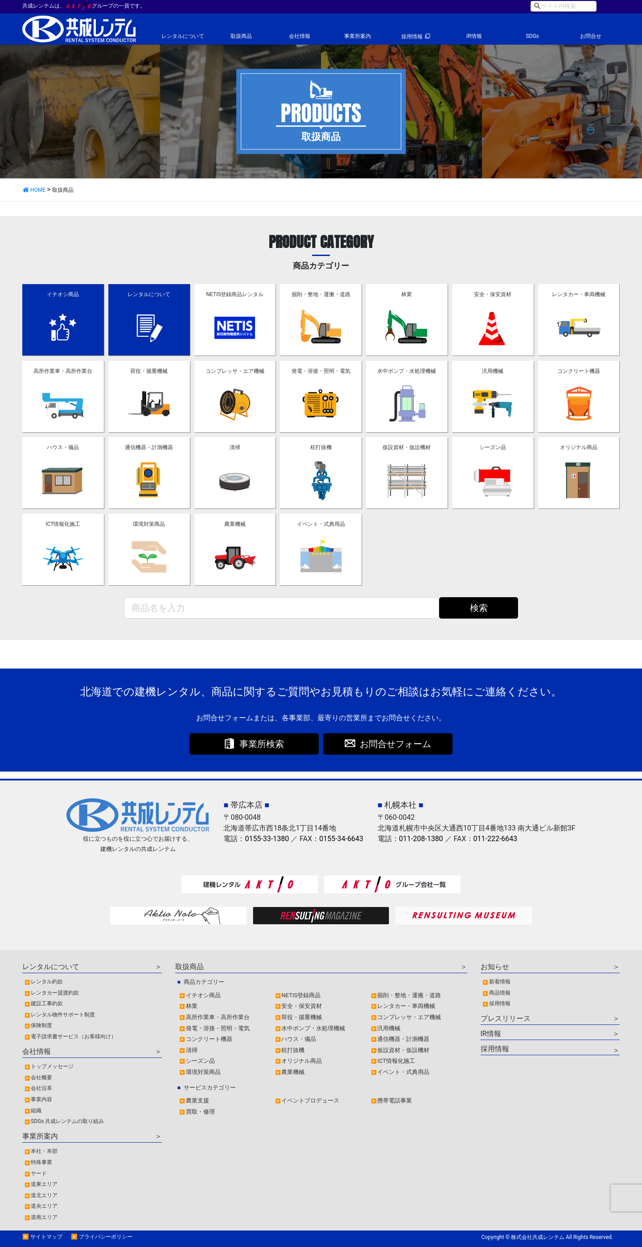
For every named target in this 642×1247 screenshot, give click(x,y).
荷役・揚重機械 (149, 397)
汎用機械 (492, 397)
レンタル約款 (47, 982)
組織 (36, 1110)
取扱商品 (241, 36)
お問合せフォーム (395, 744)
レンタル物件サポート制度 (63, 1015)
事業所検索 (261, 744)
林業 (406, 320)
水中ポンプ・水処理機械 (406, 397)
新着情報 (499, 982)
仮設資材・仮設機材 (407, 473)
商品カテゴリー (204, 982)
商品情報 (499, 993)
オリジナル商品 (578, 473)
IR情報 (474, 36)
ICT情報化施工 (63, 550)
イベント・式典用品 (321, 550)
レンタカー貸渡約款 (55, 993)
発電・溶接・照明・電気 (321, 397)
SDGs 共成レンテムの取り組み (67, 1121)
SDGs (532, 36)
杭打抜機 (321, 473)
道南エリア (44, 1217)
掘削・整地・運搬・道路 (321, 320)
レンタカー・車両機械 (578, 320)
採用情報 (412, 36)
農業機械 (235, 550)
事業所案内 (357, 36)
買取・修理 (200, 1111)
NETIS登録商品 (301, 995)
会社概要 (41, 1077)
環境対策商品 (149, 550)
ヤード (39, 1173)
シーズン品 (492, 473)
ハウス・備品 (63, 473)
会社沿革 (41, 1088)
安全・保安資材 (492, 320)
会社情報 (299, 36)
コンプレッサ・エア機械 (235, 397)
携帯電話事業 (394, 1100)
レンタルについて (182, 36)
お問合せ (590, 36)
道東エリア (44, 1184)
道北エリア (44, 1195)
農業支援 (197, 1100)
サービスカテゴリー (210, 1087)
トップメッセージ (52, 1066)
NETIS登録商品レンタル (234, 320)
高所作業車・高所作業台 (62, 397)
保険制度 (41, 1025)
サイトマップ (46, 1237)
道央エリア (44, 1206)
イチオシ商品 (63, 320)
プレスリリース (506, 1018)
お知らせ (495, 966)
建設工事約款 (47, 1003)
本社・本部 (44, 1151)
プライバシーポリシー (105, 1237)
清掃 (235, 473)
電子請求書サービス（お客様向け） (73, 1036)
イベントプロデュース (310, 1100)
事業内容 (41, 1099)
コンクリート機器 (578, 397)
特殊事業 (41, 1162)
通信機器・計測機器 (149, 473)
